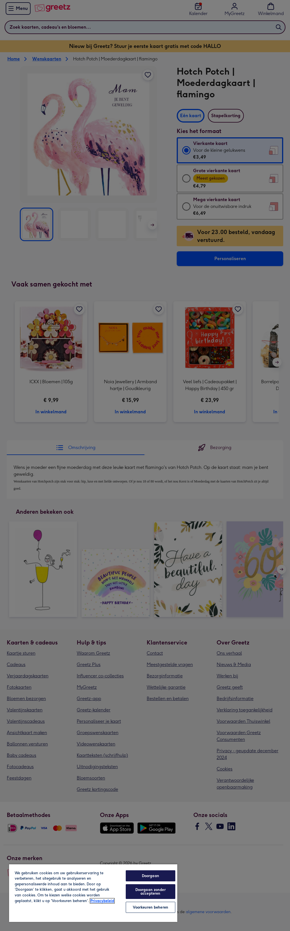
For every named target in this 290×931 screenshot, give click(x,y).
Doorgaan (150, 876)
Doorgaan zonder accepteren (150, 892)
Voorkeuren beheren (150, 907)
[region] (93, 893)
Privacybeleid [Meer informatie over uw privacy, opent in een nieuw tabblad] (102, 901)
